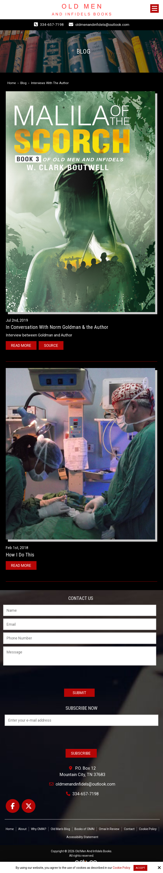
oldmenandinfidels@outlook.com (102, 24)
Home (11, 83)
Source (51, 345)
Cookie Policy (121, 867)
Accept (140, 867)
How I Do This (20, 555)
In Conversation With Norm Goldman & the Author (57, 327)
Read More (21, 345)
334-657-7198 (51, 24)
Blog (23, 83)
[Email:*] (79, 624)
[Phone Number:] (79, 638)
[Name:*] (79, 610)
